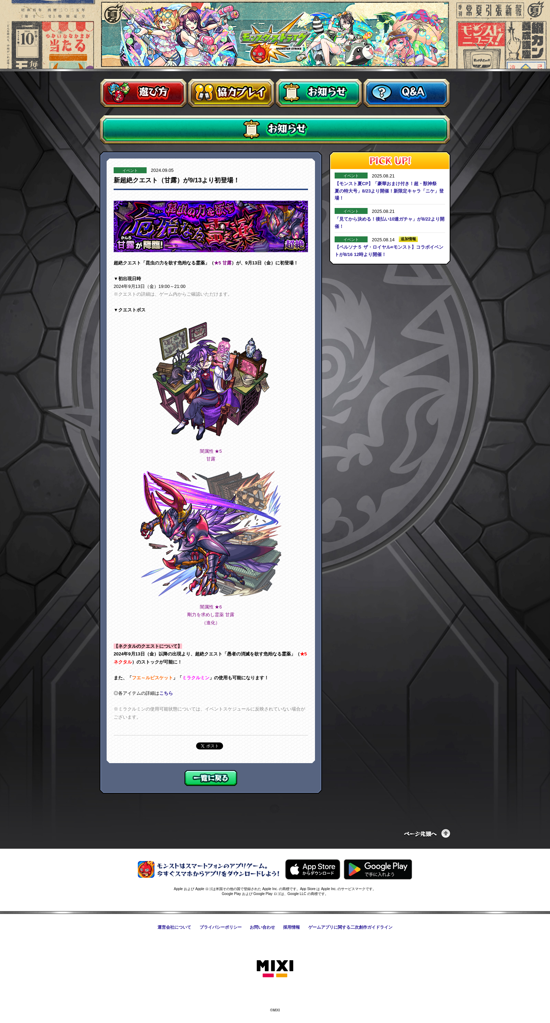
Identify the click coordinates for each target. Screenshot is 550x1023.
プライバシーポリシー (221, 927)
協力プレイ (231, 93)
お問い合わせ (262, 927)
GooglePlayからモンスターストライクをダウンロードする (378, 869)
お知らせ (319, 93)
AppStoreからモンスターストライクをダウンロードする (312, 869)
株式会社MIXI (275, 969)
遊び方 (143, 93)
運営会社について (174, 927)
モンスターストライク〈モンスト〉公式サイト (275, 38)
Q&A (406, 93)
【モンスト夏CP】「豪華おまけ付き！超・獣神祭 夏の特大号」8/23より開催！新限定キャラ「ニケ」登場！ (389, 191)
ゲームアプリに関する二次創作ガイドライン (350, 927)
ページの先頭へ (427, 833)
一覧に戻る (211, 778)
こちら (166, 693)
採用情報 (291, 927)
